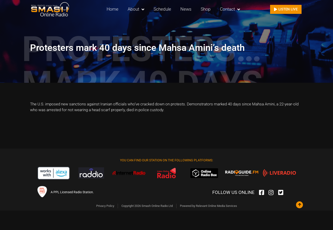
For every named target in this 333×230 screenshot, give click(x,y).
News (185, 9)
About (136, 9)
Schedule (162, 9)
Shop (206, 9)
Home (112, 9)
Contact (230, 9)
